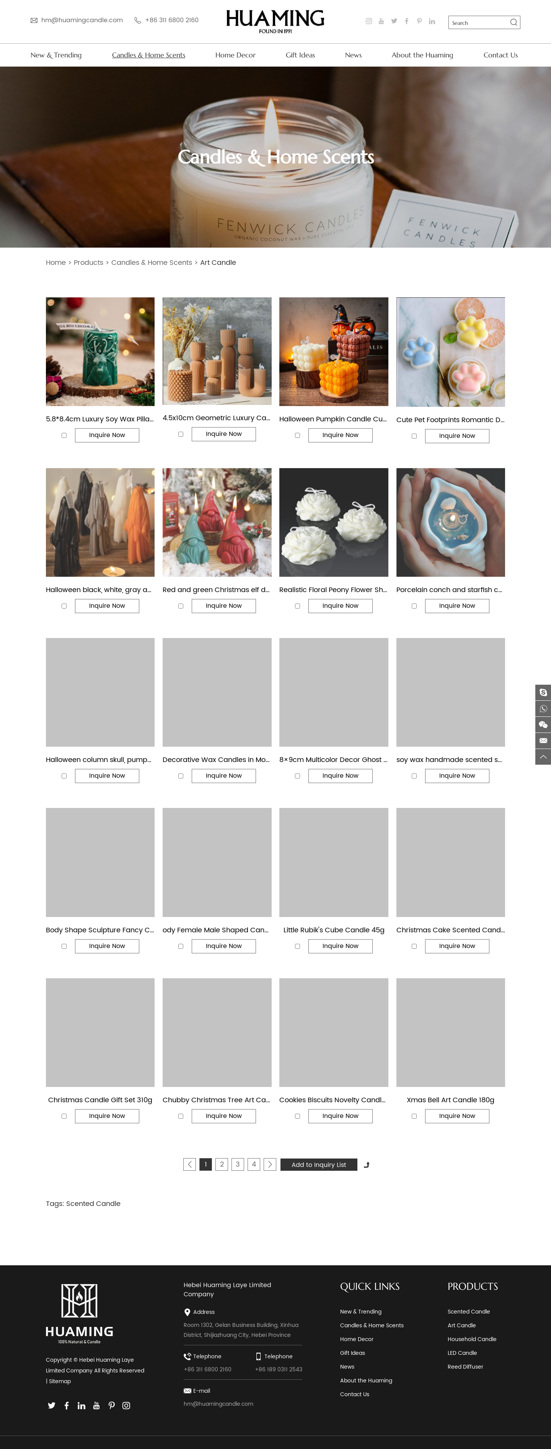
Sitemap (60, 1381)
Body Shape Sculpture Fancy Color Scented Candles (100, 930)
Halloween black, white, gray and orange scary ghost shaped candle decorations (100, 590)
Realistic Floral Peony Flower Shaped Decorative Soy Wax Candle (333, 590)
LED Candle (462, 1353)
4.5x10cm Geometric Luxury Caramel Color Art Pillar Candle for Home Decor (217, 418)
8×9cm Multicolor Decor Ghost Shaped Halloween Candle (333, 760)
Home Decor (235, 55)
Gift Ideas (300, 55)
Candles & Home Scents (148, 55)
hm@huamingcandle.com (82, 20)
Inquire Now (107, 435)
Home (56, 262)
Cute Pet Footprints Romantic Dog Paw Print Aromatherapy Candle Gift (450, 420)
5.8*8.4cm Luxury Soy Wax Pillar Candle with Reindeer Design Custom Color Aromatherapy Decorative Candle (100, 419)
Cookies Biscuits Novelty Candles (333, 1100)
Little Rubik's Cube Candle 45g (334, 930)
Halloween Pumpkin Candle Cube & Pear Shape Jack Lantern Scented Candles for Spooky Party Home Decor (333, 419)
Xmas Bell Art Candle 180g (450, 1100)
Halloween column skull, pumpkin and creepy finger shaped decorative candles (100, 760)
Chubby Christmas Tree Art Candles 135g (217, 1100)
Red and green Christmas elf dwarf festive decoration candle (217, 590)
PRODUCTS (473, 1286)
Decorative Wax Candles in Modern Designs (217, 760)
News (353, 55)
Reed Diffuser (465, 1367)
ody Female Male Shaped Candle (217, 930)
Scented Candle (93, 1203)
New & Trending (56, 55)
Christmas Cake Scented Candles (450, 930)
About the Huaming (422, 55)
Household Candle (472, 1339)
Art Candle (218, 262)
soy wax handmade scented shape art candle (450, 760)
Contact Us (501, 55)
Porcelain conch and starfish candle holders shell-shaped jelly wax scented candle (450, 590)
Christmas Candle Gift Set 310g (100, 1100)
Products (88, 262)
